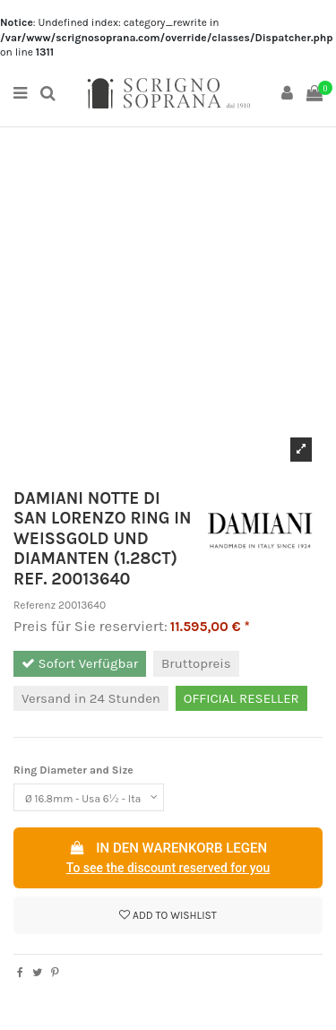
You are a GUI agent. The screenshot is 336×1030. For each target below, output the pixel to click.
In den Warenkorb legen (168, 859)
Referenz (34, 605)
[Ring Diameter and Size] (88, 797)
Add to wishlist (168, 915)
